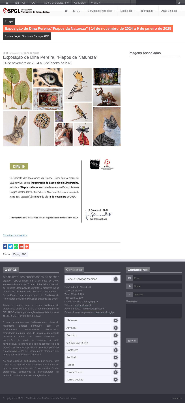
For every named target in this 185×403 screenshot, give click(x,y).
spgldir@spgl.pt (83, 305)
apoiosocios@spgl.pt (93, 308)
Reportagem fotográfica (15, 235)
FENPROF (20, 2)
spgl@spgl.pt (91, 301)
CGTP (34, 2)
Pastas (9, 36)
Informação (148, 10)
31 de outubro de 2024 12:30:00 (21, 53)
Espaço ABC (41, 36)
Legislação (128, 10)
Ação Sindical (170, 10)
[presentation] (153, 328)
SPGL (77, 10)
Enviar (132, 340)
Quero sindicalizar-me (56, 2)
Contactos (80, 2)
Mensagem (132, 301)
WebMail (96, 2)
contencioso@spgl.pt (103, 312)
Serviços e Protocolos (101, 10)
